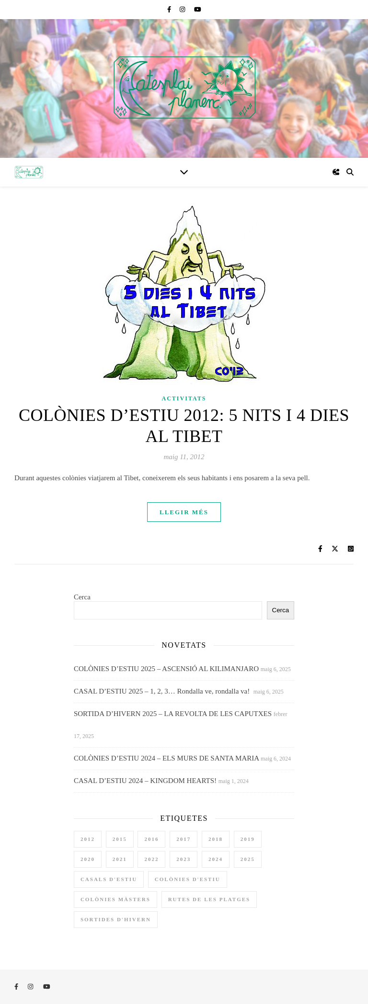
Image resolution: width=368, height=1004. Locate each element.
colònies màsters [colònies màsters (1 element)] (115, 899)
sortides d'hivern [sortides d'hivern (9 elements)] (115, 919)
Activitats (184, 398)
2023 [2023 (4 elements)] (183, 859)
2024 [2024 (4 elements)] (215, 859)
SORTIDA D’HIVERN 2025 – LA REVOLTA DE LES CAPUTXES (173, 713)
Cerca (82, 597)
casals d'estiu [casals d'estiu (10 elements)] (108, 879)
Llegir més (184, 512)
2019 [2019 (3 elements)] (248, 839)
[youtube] (197, 9)
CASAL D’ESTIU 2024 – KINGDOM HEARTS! (145, 780)
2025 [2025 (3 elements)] (248, 859)
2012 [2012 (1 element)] (87, 839)
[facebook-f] (169, 9)
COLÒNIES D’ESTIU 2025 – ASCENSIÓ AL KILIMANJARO (166, 669)
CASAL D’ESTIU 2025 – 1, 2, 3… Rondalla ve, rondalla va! (163, 691)
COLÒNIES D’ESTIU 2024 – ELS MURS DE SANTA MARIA (166, 758)
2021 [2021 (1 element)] (120, 859)
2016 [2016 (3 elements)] (151, 839)
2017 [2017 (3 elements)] (183, 839)
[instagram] (183, 9)
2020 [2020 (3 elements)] (87, 859)
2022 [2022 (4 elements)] (151, 859)
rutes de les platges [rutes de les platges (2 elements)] (209, 899)
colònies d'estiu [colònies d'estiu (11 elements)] (187, 879)
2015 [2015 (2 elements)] (120, 839)
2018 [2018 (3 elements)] (215, 839)
